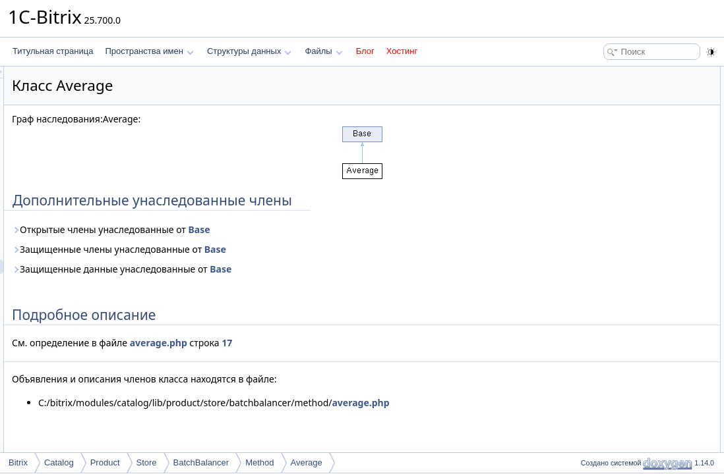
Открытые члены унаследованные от (276, 229)
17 (391, 342)
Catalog (59, 462)
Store (146, 462)
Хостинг (401, 51)
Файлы (323, 51)
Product (105, 462)
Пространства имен (149, 51)
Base (364, 229)
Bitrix (18, 462)
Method (259, 462)
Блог (365, 51)
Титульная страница (53, 51)
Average (306, 462)
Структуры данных (249, 51)
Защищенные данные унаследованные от (286, 269)
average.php (323, 342)
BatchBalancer (201, 462)
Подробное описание (616, 88)
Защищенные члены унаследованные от (284, 249)
